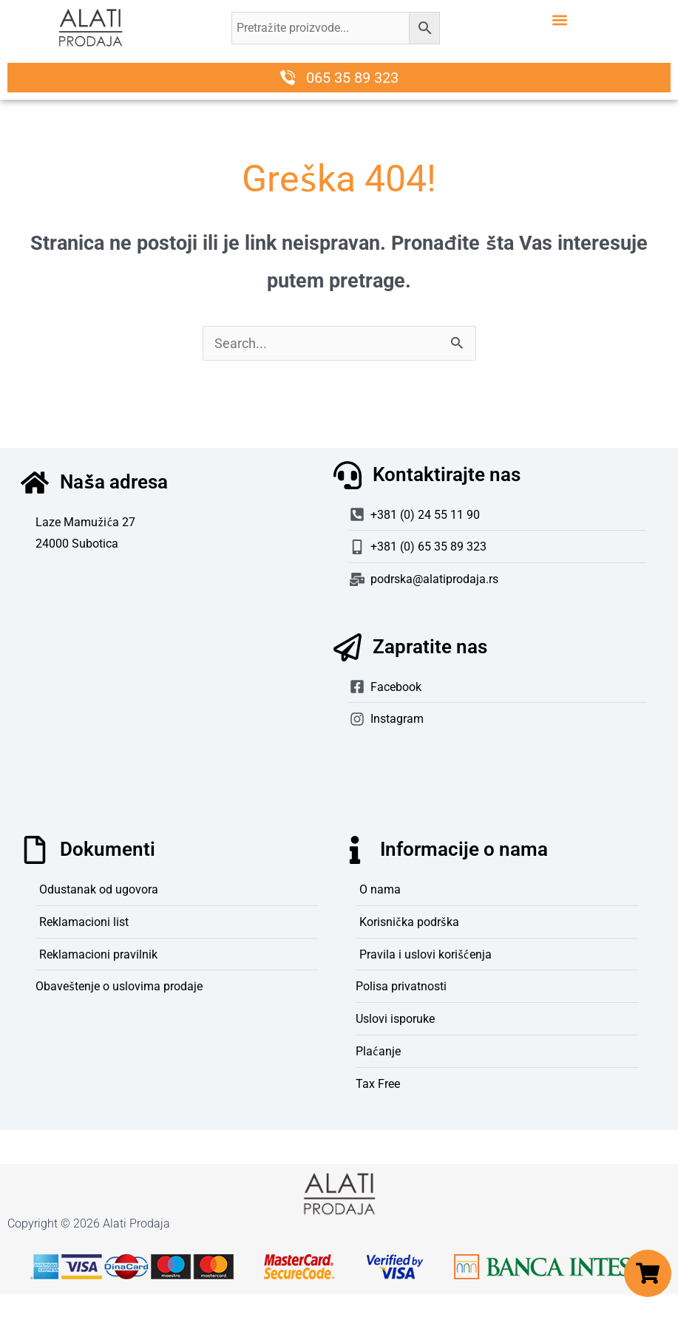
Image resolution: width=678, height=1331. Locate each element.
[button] (559, 19)
